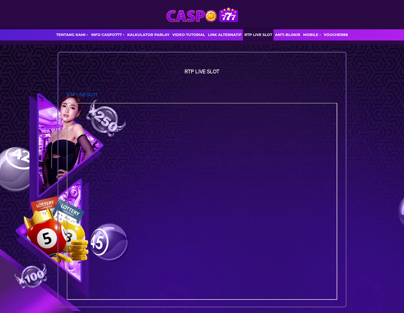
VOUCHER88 (336, 34)
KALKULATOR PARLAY (148, 34)
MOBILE (310, 34)
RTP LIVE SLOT (258, 34)
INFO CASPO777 (106, 34)
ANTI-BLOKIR (287, 34)
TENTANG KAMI (71, 34)
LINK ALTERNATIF (225, 34)
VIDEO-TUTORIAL (188, 34)
